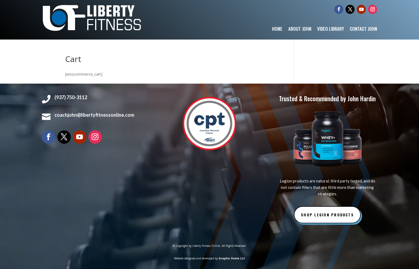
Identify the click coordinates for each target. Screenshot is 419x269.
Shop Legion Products (327, 214)
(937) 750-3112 (71, 97)
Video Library (330, 29)
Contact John (363, 29)
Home (277, 29)
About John (299, 29)
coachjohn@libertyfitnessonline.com (94, 115)
